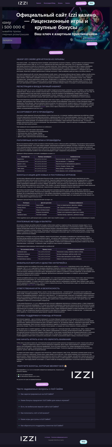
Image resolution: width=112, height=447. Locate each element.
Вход (91, 3)
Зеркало (38, 3)
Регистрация (81, 3)
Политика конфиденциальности (60, 440)
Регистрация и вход (49, 3)
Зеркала (43, 107)
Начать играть (42, 386)
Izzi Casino (19, 347)
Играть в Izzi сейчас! (56, 53)
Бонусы (60, 3)
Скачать (67, 3)
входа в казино (31, 287)
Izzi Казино (46, 440)
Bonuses (66, 218)
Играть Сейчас (91, 44)
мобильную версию (63, 268)
